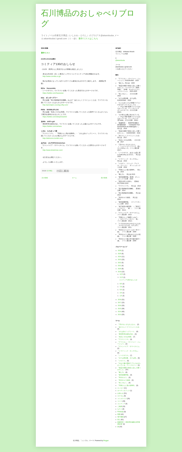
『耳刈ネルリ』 (122, 377)
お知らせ (120, 393)
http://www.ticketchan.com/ (53, 150)
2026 (120, 250)
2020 (120, 269)
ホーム (74, 178)
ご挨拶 (119, 406)
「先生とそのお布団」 (125, 337)
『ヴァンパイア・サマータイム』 (129, 346)
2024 (120, 256)
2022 (120, 263)
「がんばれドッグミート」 (126, 331)
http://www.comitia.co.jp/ (52, 76)
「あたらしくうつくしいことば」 (129, 327)
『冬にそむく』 (122, 383)
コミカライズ (122, 398)
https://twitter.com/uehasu (52, 126)
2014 (120, 311)
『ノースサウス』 (123, 355)
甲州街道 (120, 412)
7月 (121, 287)
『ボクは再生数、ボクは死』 (127, 358)
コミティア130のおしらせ (128, 280)
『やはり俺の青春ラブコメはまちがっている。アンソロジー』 (129, 364)
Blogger (106, 440)
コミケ (119, 401)
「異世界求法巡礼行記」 (125, 334)
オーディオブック (123, 390)
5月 (121, 290)
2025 (120, 254)
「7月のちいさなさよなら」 (127, 324)
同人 (118, 419)
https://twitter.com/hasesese (53, 93)
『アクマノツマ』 (123, 339)
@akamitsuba (120, 60)
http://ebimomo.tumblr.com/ (53, 138)
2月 (121, 293)
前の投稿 (104, 178)
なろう (119, 409)
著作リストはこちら (88, 38)
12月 (121, 274)
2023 (120, 259)
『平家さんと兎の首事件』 (126, 385)
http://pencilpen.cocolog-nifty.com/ (55, 105)
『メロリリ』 (122, 361)
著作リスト (45, 53)
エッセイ (120, 388)
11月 (121, 277)
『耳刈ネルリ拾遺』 (124, 380)
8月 (121, 284)
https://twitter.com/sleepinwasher (55, 117)
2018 (120, 299)
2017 (120, 302)
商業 (118, 414)
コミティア (121, 404)
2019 (120, 272)
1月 (121, 296)
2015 (120, 308)
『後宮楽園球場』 (123, 375)
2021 (120, 265)
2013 (120, 314)
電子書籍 (120, 417)
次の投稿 (45, 178)
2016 (120, 305)
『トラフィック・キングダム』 (128, 351)
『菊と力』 (121, 372)
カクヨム (120, 396)
